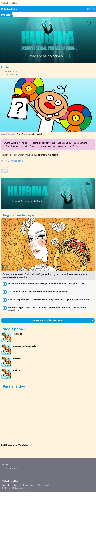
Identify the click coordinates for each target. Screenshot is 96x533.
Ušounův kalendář (10, 74)
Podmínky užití (44, 485)
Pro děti (6, 15)
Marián (17, 358)
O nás (5, 465)
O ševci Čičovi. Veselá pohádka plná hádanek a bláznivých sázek (46, 283)
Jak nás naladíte (10, 468)
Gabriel (17, 370)
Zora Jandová (15, 161)
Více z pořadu (14, 329)
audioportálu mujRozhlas (47, 155)
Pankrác (17, 334)
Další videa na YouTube (14, 445)
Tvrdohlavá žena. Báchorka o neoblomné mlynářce (37, 291)
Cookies (17, 485)
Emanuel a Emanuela (24, 346)
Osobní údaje (29, 485)
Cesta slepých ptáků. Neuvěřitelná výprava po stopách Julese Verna (48, 299)
